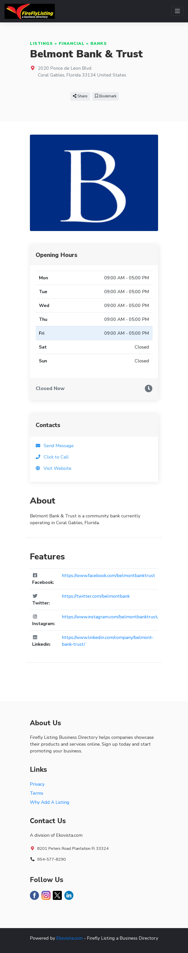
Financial (72, 43)
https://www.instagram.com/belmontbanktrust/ (110, 617)
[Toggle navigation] (177, 11)
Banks (98, 43)
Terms (36, 793)
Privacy (37, 784)
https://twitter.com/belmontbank (96, 596)
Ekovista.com (69, 938)
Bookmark (105, 96)
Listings (41, 43)
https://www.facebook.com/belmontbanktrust (108, 576)
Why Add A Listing (49, 802)
